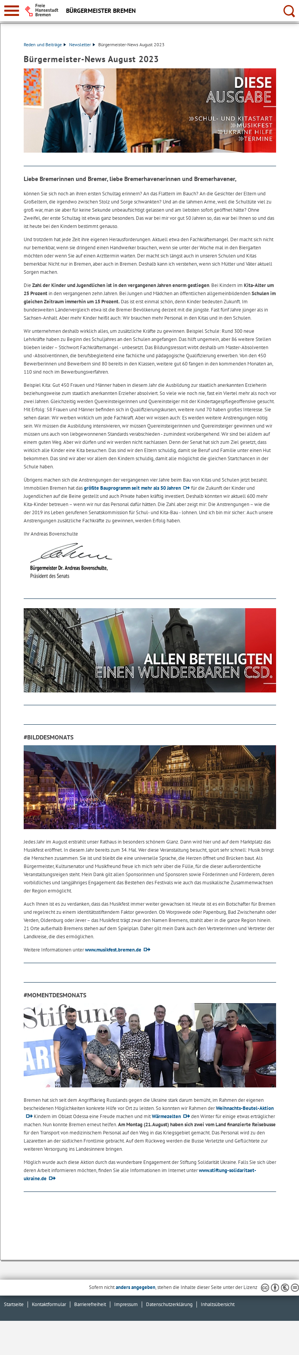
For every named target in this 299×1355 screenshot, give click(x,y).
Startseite (14, 1304)
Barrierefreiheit (90, 1304)
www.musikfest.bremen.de (113, 949)
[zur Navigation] (11, 10)
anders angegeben (135, 1287)
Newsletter (82, 44)
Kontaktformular (49, 1304)
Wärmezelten (166, 1116)
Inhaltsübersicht (218, 1304)
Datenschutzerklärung (169, 1304)
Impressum (126, 1304)
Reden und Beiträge (45, 44)
